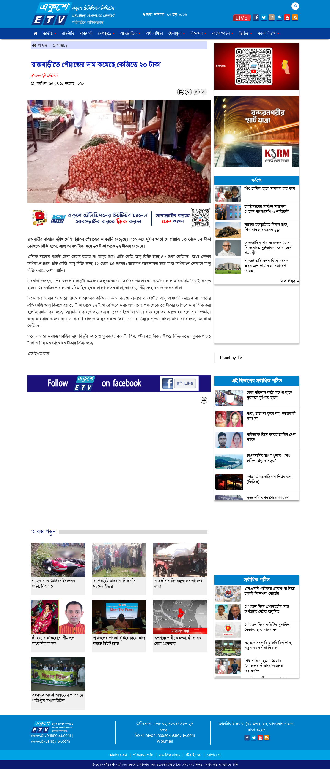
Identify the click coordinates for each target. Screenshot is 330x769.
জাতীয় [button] (49, 33)
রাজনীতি (68, 33)
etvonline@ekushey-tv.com (170, 735)
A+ (204, 92)
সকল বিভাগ (268, 33)
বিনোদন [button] (198, 33)
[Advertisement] (119, 471)
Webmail (165, 741)
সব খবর (290, 281)
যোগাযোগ (213, 755)
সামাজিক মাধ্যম (169, 755)
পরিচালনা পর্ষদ (143, 755)
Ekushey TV (231, 357)
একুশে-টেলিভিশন (138, 764)
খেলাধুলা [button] (176, 33)
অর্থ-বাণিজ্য (154, 33)
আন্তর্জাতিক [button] (130, 33)
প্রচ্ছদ (39, 45)
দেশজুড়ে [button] (106, 33)
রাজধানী (86, 33)
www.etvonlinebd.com (51, 735)
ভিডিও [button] (245, 33)
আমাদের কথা (119, 755)
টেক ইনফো (194, 755)
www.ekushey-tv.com (50, 741)
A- (188, 92)
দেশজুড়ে (60, 45)
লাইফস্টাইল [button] (222, 33)
